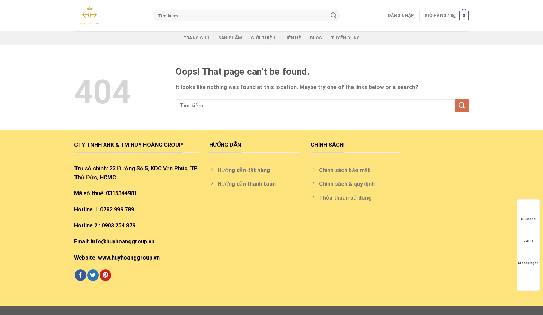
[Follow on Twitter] (93, 275)
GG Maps (528, 212)
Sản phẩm (230, 37)
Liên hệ (292, 37)
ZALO (528, 234)
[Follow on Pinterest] (105, 275)
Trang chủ (196, 37)
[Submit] (333, 15)
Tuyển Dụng (345, 37)
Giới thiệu (263, 37)
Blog (316, 37)
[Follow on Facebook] (80, 275)
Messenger (528, 256)
